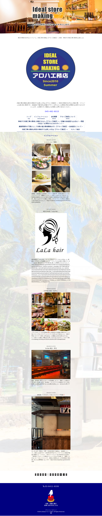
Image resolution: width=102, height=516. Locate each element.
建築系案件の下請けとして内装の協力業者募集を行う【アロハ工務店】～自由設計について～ (51, 126)
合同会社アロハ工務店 (47, 512)
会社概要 (54, 117)
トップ (28, 117)
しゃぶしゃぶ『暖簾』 (51, 142)
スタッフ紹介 (75, 129)
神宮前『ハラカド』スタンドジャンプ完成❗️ (51, 395)
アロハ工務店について (67, 117)
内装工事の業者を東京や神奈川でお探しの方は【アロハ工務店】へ (45, 129)
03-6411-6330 (52, 486)
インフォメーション (41, 117)
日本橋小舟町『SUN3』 (51, 291)
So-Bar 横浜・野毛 (51, 348)
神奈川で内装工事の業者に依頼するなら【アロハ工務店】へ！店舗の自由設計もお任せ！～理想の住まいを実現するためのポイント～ (51, 122)
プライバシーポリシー (51, 510)
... (64, 474)
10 (61, 474)
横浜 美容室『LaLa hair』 (51, 211)
